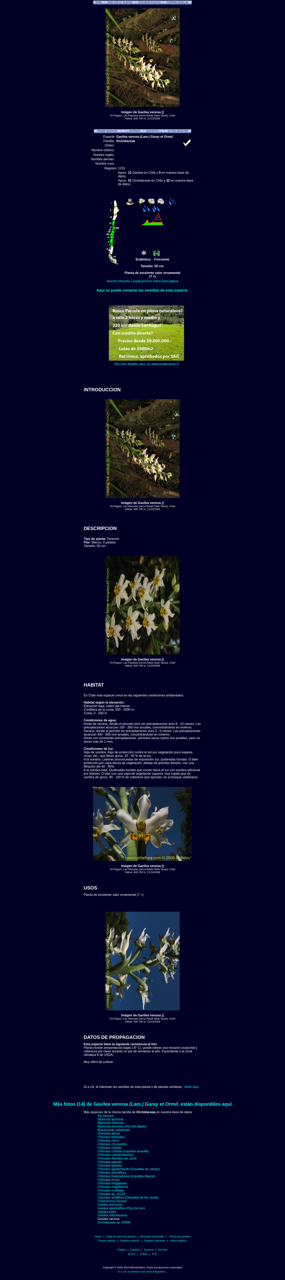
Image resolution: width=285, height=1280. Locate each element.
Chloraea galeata (110, 1162)
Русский (162, 1249)
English (122, 1249)
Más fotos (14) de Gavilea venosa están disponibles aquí (142, 1104)
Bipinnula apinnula (111, 1119)
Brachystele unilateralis (114, 1130)
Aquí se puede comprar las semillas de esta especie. (142, 290)
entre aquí (191, 1087)
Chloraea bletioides (111, 1137)
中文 (154, 1254)
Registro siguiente (154, 1240)
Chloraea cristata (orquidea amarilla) (123, 1151)
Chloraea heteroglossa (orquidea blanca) (126, 1176)
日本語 (144, 1254)
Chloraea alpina (109, 1133)
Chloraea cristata (110, 1147)
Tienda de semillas (179, 1236)
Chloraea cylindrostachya (115, 1154)
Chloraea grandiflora (112, 1172)
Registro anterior (129, 1240)
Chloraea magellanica (113, 1187)
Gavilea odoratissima (112, 1215)
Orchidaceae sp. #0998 (114, 1222)
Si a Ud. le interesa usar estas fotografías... (142, 1271)
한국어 (132, 1254)
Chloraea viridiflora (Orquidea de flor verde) (128, 1197)
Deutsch (149, 1249)
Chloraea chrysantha (112, 1144)
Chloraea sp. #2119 (111, 1194)
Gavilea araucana (110, 1204)
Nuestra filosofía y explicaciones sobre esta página (142, 281)
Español (135, 1249)
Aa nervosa (106, 1115)
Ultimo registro (178, 1240)
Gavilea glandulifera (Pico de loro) (121, 1208)
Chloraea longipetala (112, 1183)
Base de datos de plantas (121, 1236)
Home (98, 1236)
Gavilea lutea (107, 1211)
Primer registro (106, 1240)
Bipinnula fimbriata (111, 1122)
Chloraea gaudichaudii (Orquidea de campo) (129, 1169)
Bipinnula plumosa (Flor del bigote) (122, 1126)
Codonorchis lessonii (112, 1201)
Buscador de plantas (152, 1236)
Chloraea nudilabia (111, 1190)
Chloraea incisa (108, 1179)
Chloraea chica (108, 1140)
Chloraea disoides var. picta (117, 1158)
